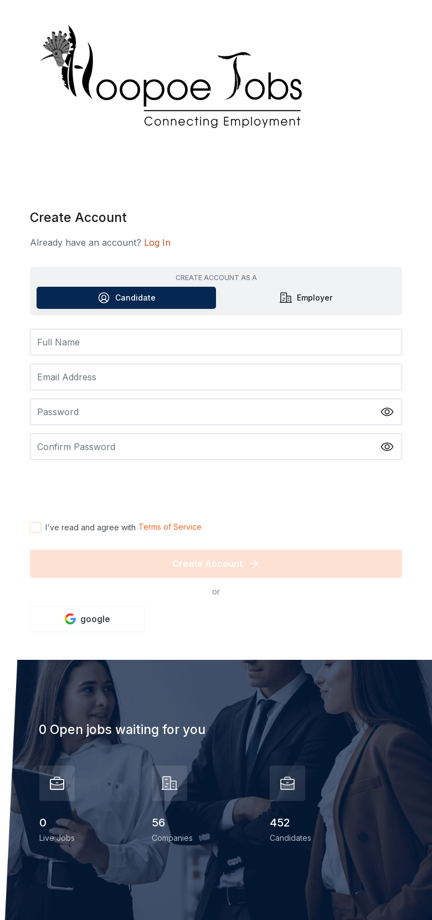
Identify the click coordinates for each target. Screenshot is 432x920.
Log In (157, 242)
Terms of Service (170, 526)
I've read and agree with (90, 527)
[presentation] (114, 489)
